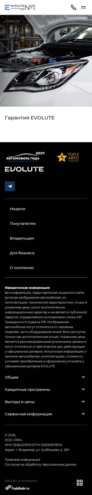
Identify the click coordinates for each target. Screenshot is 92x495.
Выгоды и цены (20, 401)
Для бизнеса (22, 252)
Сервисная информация (28, 413)
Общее (11, 377)
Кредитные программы (27, 389)
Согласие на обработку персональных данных (40, 464)
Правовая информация (22, 459)
